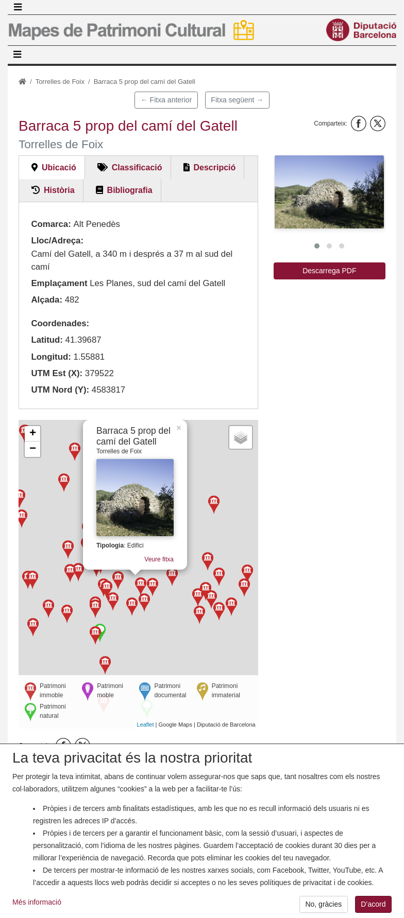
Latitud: (47, 340)
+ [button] (32, 434)
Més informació (36, 908)
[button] (329, 191)
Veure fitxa (156, 561)
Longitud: (51, 357)
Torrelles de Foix (60, 81)
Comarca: (51, 224)
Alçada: (46, 300)
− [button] (32, 449)
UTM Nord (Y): (60, 390)
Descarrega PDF (329, 271)
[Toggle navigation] (17, 7)
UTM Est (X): (56, 373)
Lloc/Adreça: (57, 240)
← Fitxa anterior (166, 100)
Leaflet (145, 724)
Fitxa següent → (237, 100)
